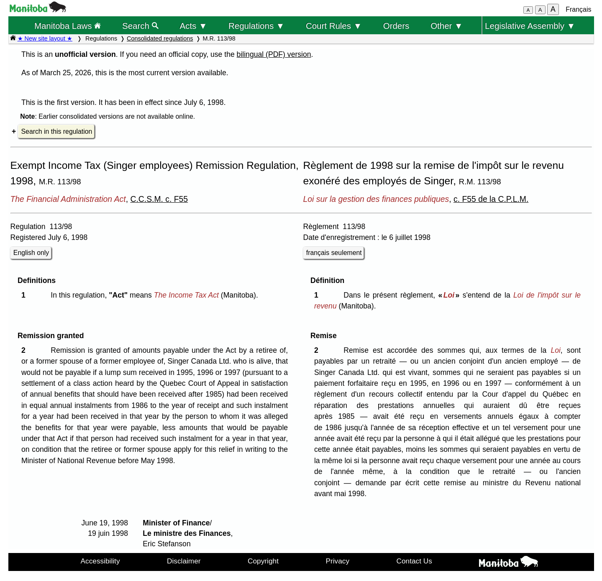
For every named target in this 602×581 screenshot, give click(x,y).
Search (140, 26)
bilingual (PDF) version (274, 54)
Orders (396, 26)
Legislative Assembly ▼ (530, 26)
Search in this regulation (56, 131)
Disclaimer (184, 561)
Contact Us (414, 561)
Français (578, 9)
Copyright (263, 561)
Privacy (337, 561)
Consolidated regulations (160, 38)
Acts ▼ (193, 26)
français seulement (334, 252)
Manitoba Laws (67, 26)
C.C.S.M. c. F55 (159, 199)
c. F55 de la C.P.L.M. (490, 199)
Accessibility (100, 561)
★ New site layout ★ (45, 38)
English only (31, 252)
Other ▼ (446, 26)
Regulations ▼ (256, 26)
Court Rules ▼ (334, 26)
